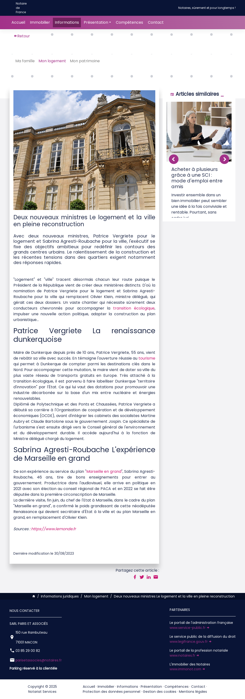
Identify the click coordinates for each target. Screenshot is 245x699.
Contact (156, 22)
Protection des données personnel (111, 691)
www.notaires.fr (185, 655)
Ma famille (26, 61)
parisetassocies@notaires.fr (39, 660)
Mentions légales (193, 691)
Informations (67, 22)
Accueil (18, 22)
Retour (21, 36)
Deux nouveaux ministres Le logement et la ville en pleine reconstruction (174, 596)
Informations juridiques (60, 596)
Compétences (129, 22)
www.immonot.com (188, 669)
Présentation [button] (96, 22)
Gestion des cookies (159, 691)
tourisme (147, 358)
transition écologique (134, 308)
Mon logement (53, 61)
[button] (224, 159)
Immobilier (40, 22)
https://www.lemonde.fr (53, 529)
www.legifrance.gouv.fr (191, 641)
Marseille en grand (103, 471)
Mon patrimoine (86, 61)
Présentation (151, 686)
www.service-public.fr (190, 627)
